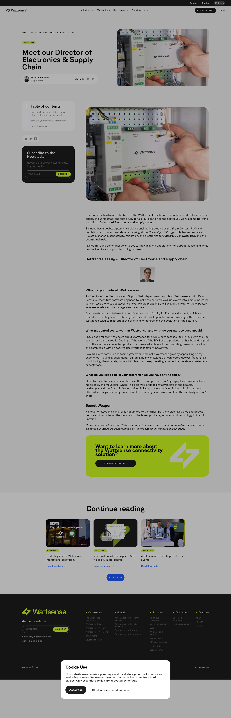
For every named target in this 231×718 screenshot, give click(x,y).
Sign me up (60, 629)
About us (200, 622)
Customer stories (158, 624)
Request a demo (205, 10)
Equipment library (94, 640)
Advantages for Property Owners (127, 619)
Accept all (76, 689)
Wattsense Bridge (94, 624)
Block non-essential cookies (110, 690)
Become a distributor (178, 619)
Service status (156, 650)
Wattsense (36, 33)
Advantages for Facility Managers (126, 625)
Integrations (91, 636)
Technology (103, 10)
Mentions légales (202, 667)
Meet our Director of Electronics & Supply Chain (60, 33)
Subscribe (63, 174)
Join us (199, 618)
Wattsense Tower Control (98, 632)
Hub (169, 299)
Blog (24, 33)
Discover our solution (115, 463)
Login (221, 3)
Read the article (56, 566)
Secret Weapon (39, 126)
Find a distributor (181, 624)
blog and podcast (193, 411)
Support (194, 3)
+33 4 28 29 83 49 (32, 641)
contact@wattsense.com (36, 636)
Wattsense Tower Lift (96, 628)
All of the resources (154, 619)
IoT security (155, 646)
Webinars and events (156, 633)
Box (163, 299)
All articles (115, 577)
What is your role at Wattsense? (49, 120)
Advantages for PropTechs (127, 630)
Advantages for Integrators (128, 634)
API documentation (159, 642)
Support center (157, 638)
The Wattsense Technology (93, 619)
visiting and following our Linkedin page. (160, 428)
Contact (206, 3)
